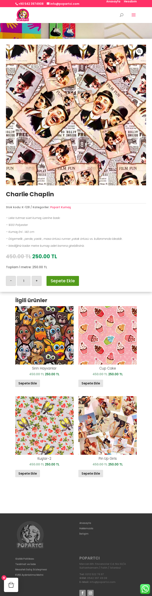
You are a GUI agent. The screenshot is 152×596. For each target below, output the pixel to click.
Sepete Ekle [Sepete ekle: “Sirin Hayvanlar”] (27, 383)
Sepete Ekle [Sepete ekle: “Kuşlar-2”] (27, 473)
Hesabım (130, 1)
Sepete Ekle (63, 281)
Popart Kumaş (60, 207)
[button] (139, 51)
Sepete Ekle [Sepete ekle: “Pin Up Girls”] (91, 473)
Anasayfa (113, 1)
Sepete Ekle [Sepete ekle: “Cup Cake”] (91, 383)
